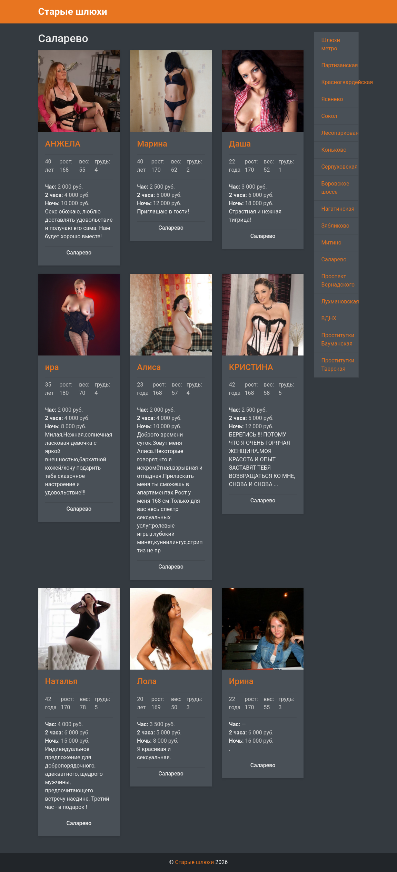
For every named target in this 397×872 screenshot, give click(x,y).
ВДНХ (328, 318)
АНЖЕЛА (63, 144)
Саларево (333, 259)
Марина (152, 144)
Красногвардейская (340, 82)
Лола (147, 681)
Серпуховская (339, 166)
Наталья (61, 681)
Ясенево (332, 99)
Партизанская (339, 65)
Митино (331, 242)
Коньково (333, 150)
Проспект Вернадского (338, 280)
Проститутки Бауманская (337, 339)
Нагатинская (337, 209)
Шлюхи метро (330, 44)
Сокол (329, 116)
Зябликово (335, 225)
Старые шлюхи (72, 11)
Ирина (241, 681)
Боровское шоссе (335, 187)
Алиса (149, 367)
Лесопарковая (339, 133)
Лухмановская (340, 301)
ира (52, 367)
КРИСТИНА (251, 367)
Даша (240, 144)
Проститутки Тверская (337, 364)
